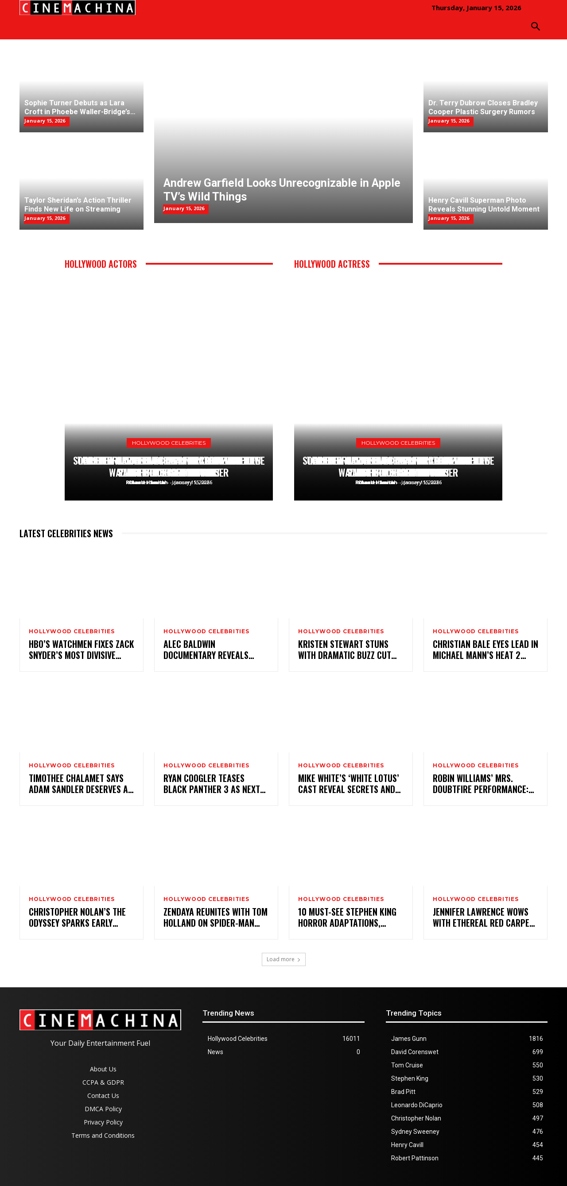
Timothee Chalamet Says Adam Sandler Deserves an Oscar (81, 784)
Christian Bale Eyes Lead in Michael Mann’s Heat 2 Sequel (485, 650)
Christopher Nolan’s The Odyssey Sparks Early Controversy (77, 917)
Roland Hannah (147, 482)
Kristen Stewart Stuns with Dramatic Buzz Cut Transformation (344, 650)
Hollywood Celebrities (169, 442)
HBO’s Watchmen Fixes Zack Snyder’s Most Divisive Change (81, 650)
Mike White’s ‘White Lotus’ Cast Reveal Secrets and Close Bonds (348, 784)
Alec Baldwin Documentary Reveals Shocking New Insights (207, 650)
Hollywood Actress (332, 264)
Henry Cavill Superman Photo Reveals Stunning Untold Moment (169, 466)
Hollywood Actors (101, 264)
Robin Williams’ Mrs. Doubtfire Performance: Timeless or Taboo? (480, 784)
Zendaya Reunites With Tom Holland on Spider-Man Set (215, 917)
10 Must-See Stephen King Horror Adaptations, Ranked (347, 917)
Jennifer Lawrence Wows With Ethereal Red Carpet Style (483, 917)
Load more (284, 959)
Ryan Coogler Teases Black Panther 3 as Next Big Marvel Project (211, 784)
